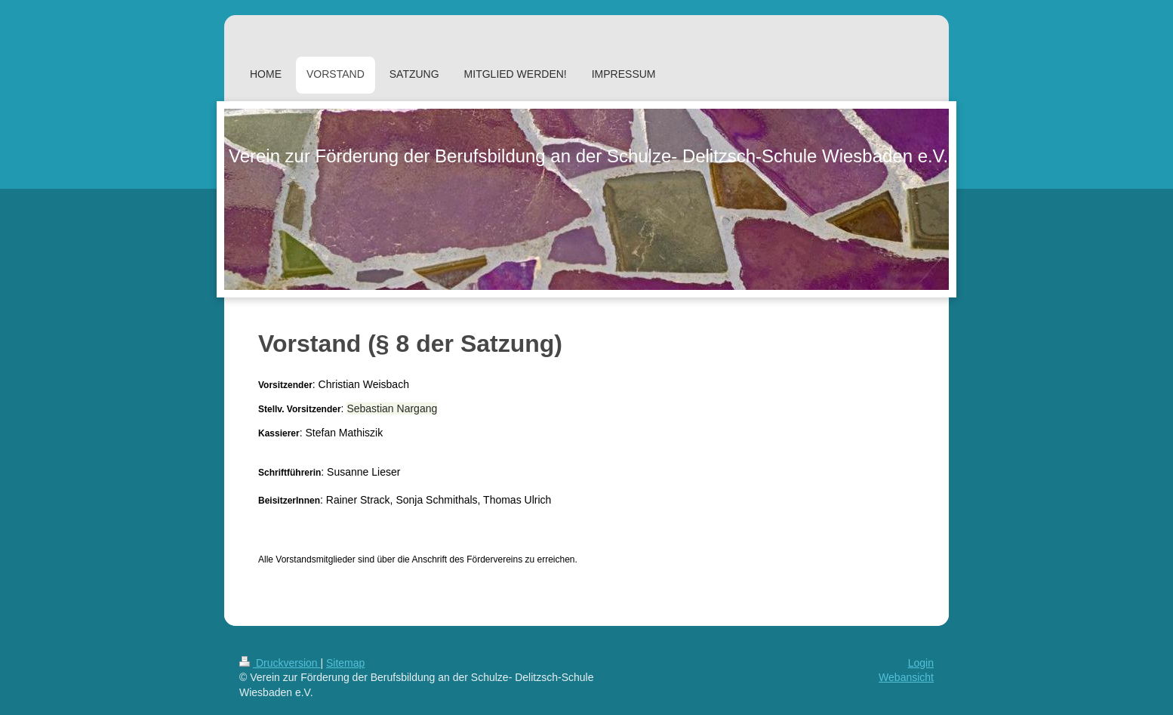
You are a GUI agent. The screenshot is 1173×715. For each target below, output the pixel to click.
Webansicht (906, 677)
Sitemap (345, 663)
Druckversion (279, 663)
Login (921, 663)
